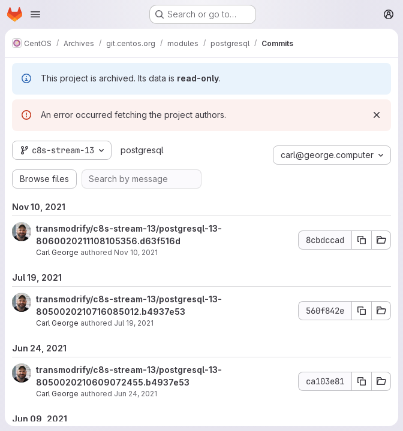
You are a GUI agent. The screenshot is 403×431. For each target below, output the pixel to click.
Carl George (57, 252)
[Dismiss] (376, 115)
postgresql (142, 150)
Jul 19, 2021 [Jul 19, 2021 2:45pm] (134, 322)
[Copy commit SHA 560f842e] (361, 310)
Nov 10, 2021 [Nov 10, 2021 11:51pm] (136, 252)
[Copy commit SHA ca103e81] (361, 381)
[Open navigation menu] (35, 14)
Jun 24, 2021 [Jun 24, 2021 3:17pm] (135, 393)
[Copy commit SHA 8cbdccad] (361, 240)
